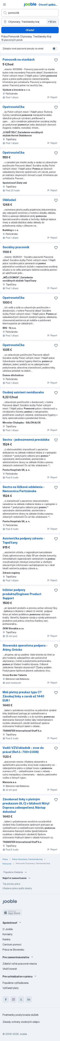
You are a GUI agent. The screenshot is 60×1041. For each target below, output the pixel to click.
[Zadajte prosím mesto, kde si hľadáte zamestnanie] (30, 22)
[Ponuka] (4, 4)
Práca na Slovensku (13, 949)
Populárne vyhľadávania (15, 982)
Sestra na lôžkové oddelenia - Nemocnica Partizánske (23, 489)
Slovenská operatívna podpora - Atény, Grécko (25, 647)
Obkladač (9, 200)
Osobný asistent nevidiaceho (23, 392)
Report (52, 97)
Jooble (23, 1034)
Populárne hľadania (15, 872)
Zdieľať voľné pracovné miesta (20, 963)
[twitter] (21, 999)
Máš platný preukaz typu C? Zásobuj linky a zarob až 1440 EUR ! (23, 696)
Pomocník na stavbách (19, 59)
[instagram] (13, 999)
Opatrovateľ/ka (13, 107)
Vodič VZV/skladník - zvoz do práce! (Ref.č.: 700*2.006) (23, 750)
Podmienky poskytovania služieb (21, 1014)
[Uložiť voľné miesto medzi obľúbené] (56, 60)
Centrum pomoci (12, 944)
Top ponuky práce (11, 883)
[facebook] (6, 999)
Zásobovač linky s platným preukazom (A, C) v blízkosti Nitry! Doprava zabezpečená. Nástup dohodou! (26, 805)
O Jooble (8, 929)
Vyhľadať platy (11, 988)
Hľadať (30, 30)
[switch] (54, 48)
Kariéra (6, 939)
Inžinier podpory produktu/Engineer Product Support (22, 594)
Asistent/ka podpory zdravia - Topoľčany (24, 540)
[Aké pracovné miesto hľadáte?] (30, 13)
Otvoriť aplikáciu (49, 4)
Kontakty (7, 934)
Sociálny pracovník (16, 247)
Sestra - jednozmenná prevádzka (26, 439)
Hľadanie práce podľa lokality (17, 888)
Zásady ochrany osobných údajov (21, 1021)
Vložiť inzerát (10, 968)
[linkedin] (29, 999)
